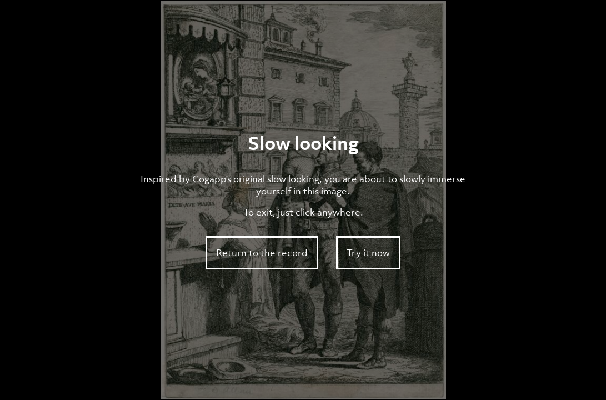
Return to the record (262, 253)
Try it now (368, 253)
